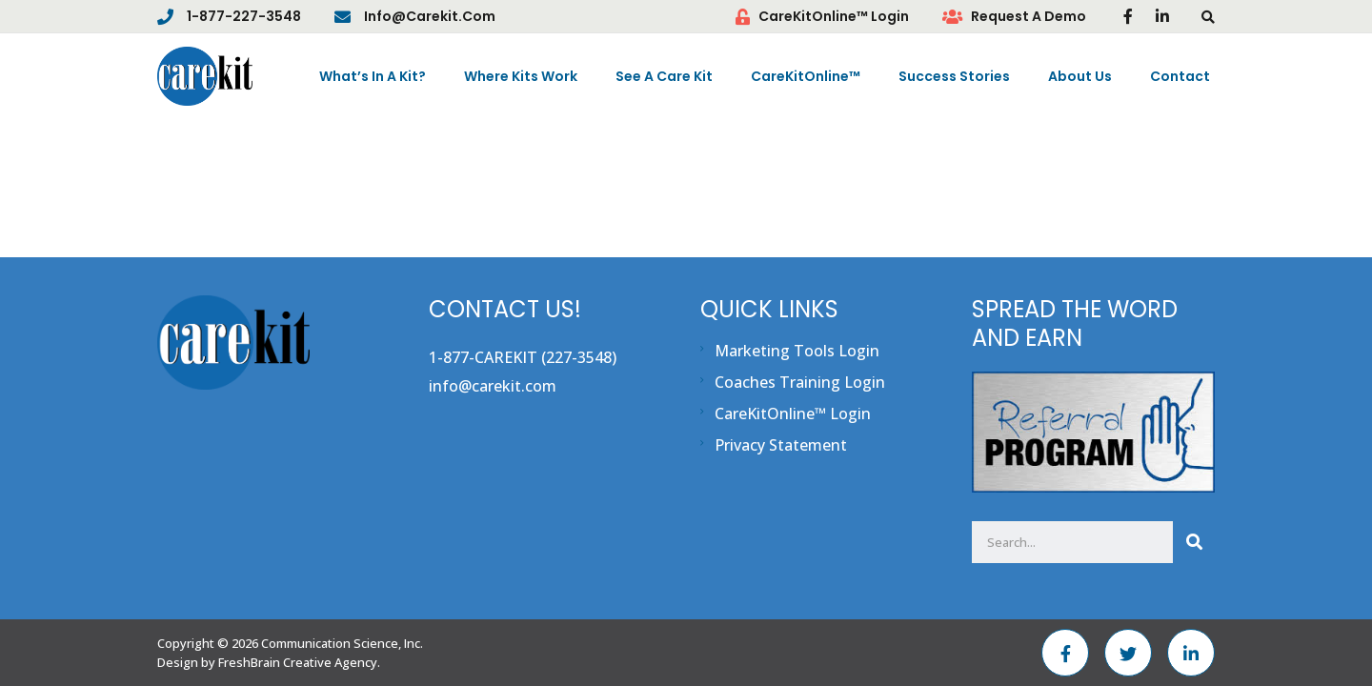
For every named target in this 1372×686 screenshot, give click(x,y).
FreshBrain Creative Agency (297, 662)
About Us (1080, 76)
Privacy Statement (781, 444)
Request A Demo (1028, 16)
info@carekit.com (429, 16)
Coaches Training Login (800, 382)
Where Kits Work (520, 76)
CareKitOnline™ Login (833, 16)
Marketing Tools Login (797, 350)
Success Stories (954, 76)
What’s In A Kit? (372, 76)
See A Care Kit (664, 76)
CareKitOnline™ (805, 76)
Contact (1180, 76)
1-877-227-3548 (244, 16)
